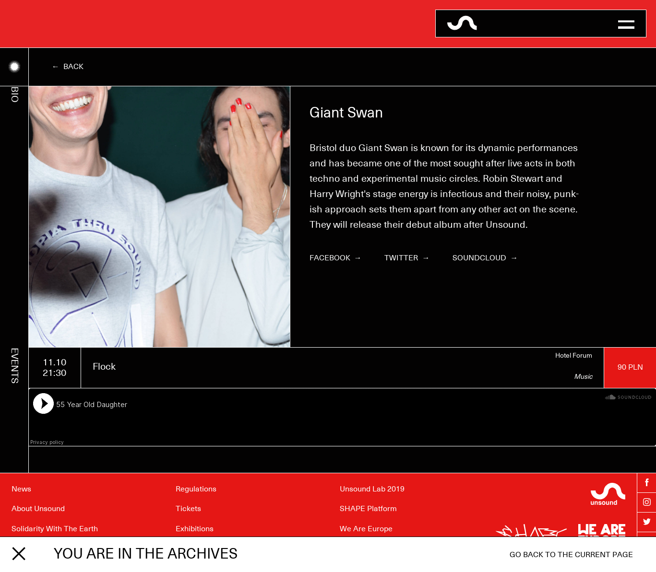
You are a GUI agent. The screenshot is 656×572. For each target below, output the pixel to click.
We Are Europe (366, 529)
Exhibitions (195, 529)
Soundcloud (485, 258)
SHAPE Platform (368, 509)
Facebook (336, 258)
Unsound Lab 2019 (372, 489)
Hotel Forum (573, 355)
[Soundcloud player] (342, 417)
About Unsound (38, 509)
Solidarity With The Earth (55, 529)
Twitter (406, 258)
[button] (626, 23)
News (21, 489)
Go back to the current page (571, 555)
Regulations (196, 489)
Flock (104, 367)
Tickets (188, 509)
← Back (67, 66)
